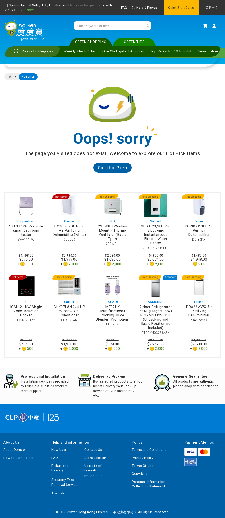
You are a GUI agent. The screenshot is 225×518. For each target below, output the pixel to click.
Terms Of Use (142, 466)
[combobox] (112, 26)
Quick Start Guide (181, 7)
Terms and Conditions (149, 450)
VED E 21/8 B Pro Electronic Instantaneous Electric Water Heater (155, 235)
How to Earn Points (18, 458)
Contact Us (93, 450)
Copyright (139, 474)
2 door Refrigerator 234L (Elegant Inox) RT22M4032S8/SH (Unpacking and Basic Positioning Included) (155, 318)
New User (58, 450)
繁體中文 (211, 7)
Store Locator (95, 458)
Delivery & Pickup (144, 7)
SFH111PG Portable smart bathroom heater (26, 231)
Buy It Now (25, 10)
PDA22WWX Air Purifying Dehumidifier (199, 312)
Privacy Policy (142, 458)
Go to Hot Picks (112, 168)
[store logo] (25, 31)
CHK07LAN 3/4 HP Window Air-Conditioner (69, 312)
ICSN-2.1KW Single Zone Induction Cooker (26, 312)
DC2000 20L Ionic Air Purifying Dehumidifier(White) (69, 231)
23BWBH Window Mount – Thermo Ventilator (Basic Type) (112, 233)
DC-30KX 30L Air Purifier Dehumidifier (199, 231)
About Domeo (14, 450)
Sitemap (57, 493)
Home (10, 77)
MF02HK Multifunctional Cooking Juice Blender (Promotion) (112, 314)
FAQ (124, 7)
